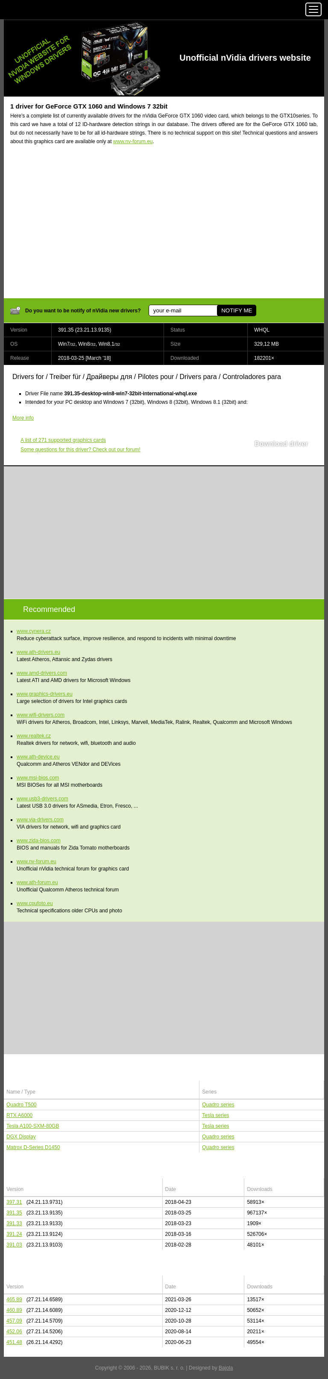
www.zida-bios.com (39, 840)
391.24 (14, 1234)
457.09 (14, 1321)
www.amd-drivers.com (42, 673)
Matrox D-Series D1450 (33, 1147)
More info (23, 417)
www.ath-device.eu (38, 756)
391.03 (14, 1245)
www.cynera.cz (34, 631)
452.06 (14, 1332)
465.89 (14, 1300)
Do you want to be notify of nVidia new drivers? (83, 311)
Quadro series (218, 1105)
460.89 (14, 1310)
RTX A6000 (19, 1115)
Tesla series (215, 1115)
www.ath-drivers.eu (38, 652)
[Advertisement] (164, 227)
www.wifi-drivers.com (40, 714)
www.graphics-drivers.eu (45, 694)
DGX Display (21, 1137)
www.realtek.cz (34, 735)
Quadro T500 (21, 1105)
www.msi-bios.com (38, 777)
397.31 (14, 1202)
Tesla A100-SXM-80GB (32, 1126)
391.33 (14, 1223)
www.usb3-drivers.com (42, 798)
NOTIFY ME (236, 310)
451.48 (14, 1342)
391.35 (14, 1213)
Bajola (226, 1368)
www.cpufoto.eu (35, 903)
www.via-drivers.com (40, 819)
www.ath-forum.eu (37, 882)
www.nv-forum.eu (133, 141)
